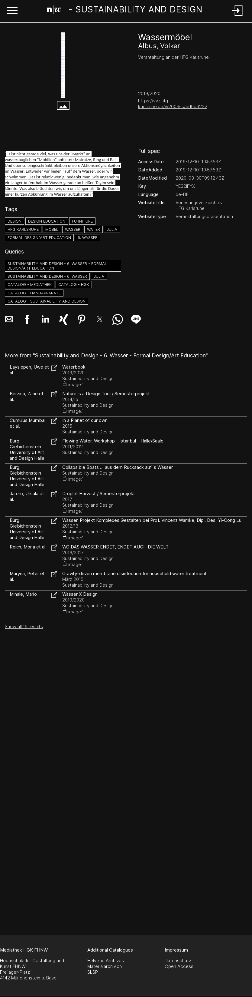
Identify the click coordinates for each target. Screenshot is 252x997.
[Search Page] (125, 10)
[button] (12, 11)
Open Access (179, 966)
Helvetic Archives (105, 960)
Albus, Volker (159, 46)
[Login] (237, 16)
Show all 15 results (24, 626)
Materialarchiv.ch (104, 966)
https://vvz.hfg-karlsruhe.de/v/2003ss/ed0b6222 (172, 103)
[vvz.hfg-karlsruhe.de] (63, 65)
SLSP (92, 972)
